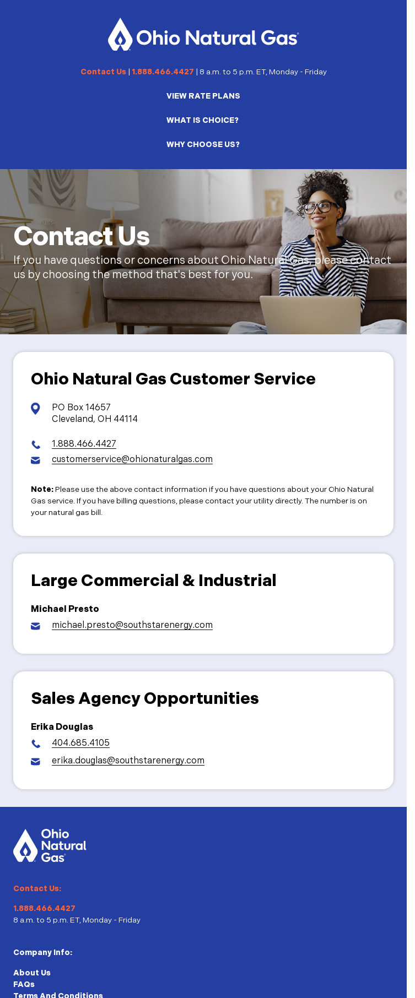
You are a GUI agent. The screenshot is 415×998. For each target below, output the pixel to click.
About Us (32, 973)
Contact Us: (37, 888)
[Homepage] (203, 34)
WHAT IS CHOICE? (202, 120)
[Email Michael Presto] (122, 626)
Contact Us (103, 72)
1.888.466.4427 (163, 72)
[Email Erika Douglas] (117, 762)
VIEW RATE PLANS (203, 96)
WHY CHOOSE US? (203, 144)
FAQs (24, 984)
